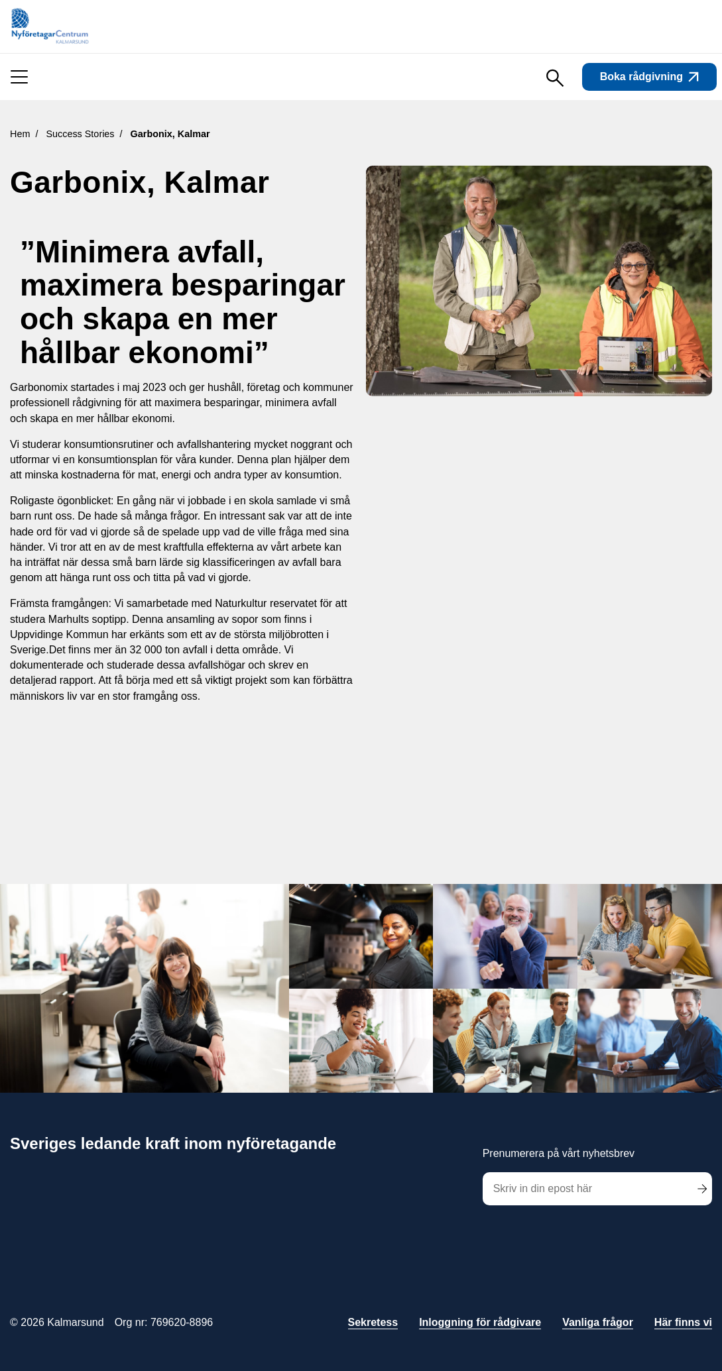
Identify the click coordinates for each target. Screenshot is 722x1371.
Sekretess (373, 1322)
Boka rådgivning (649, 76)
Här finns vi (683, 1322)
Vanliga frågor (597, 1322)
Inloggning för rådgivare (480, 1322)
